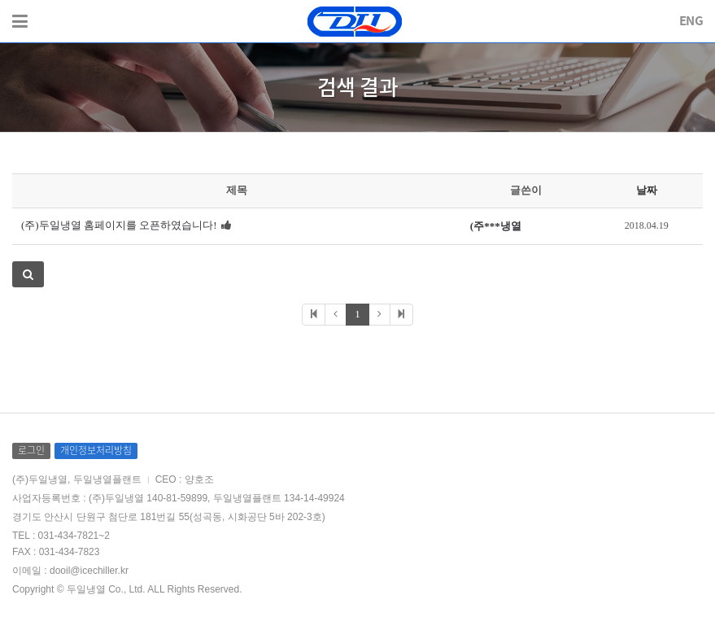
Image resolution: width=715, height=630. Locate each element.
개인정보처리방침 (96, 450)
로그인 (31, 450)
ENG (691, 20)
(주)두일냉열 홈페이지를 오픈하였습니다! (119, 225)
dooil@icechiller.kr (89, 570)
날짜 (646, 190)
